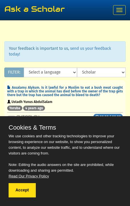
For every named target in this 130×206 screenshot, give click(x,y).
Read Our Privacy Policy (29, 176)
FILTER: (14, 72)
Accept (22, 190)
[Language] (50, 72)
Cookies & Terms (32, 127)
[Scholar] (101, 72)
